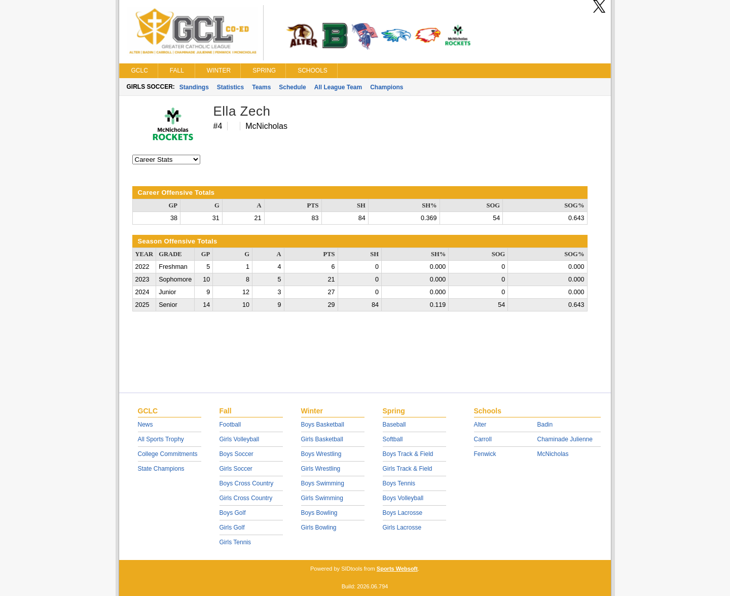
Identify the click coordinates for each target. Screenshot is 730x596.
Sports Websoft (397, 569)
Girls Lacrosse (402, 527)
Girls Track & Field (407, 468)
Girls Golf (232, 527)
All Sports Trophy (161, 439)
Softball (393, 439)
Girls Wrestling (321, 468)
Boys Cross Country (247, 483)
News (145, 424)
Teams (261, 87)
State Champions (161, 468)
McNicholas (553, 454)
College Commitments (168, 454)
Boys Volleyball (403, 498)
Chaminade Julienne (565, 439)
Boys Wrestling (321, 454)
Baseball (394, 424)
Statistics (230, 87)
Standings (194, 87)
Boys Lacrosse (403, 512)
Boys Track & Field (408, 454)
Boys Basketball (322, 424)
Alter (480, 424)
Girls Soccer (236, 468)
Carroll (483, 439)
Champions (386, 87)
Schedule (292, 87)
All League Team (338, 87)
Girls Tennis (235, 542)
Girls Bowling (319, 527)
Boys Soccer (236, 454)
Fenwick (485, 454)
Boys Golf (233, 512)
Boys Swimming (322, 483)
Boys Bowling (319, 512)
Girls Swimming (322, 498)
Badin (545, 424)
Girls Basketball (322, 439)
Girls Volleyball (240, 439)
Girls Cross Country (246, 498)
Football (230, 424)
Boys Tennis (399, 483)
